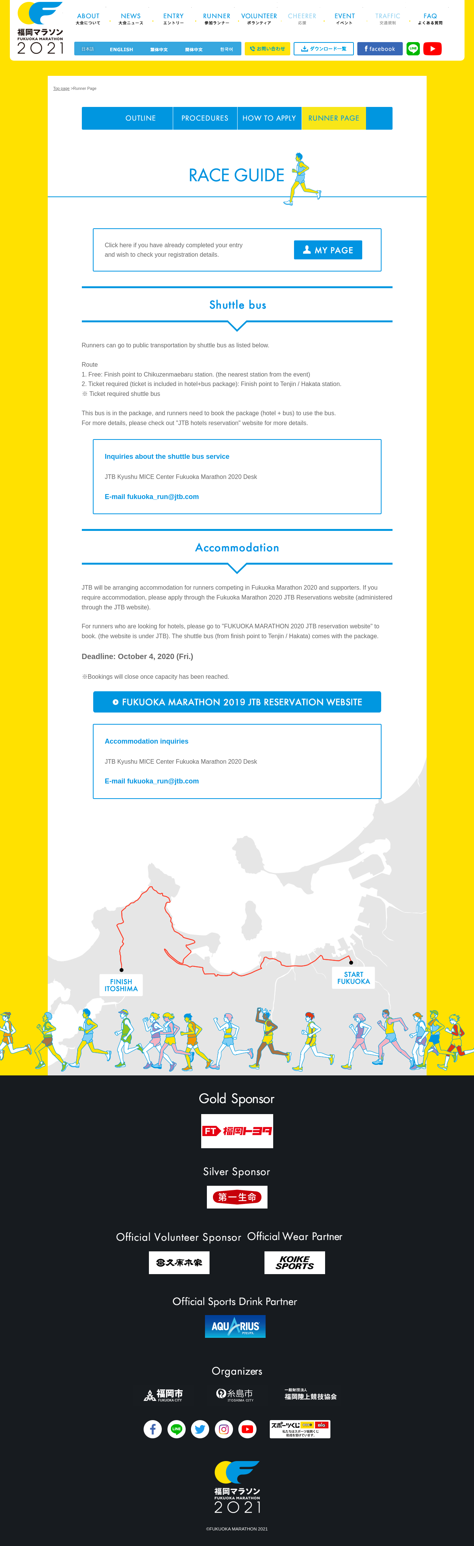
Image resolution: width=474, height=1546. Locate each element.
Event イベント (345, 19)
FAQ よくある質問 (431, 19)
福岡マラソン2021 (40, 28)
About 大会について (88, 19)
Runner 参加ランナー (217, 19)
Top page (61, 88)
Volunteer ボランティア (259, 19)
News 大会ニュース (131, 19)
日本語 (87, 49)
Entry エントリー (174, 19)
